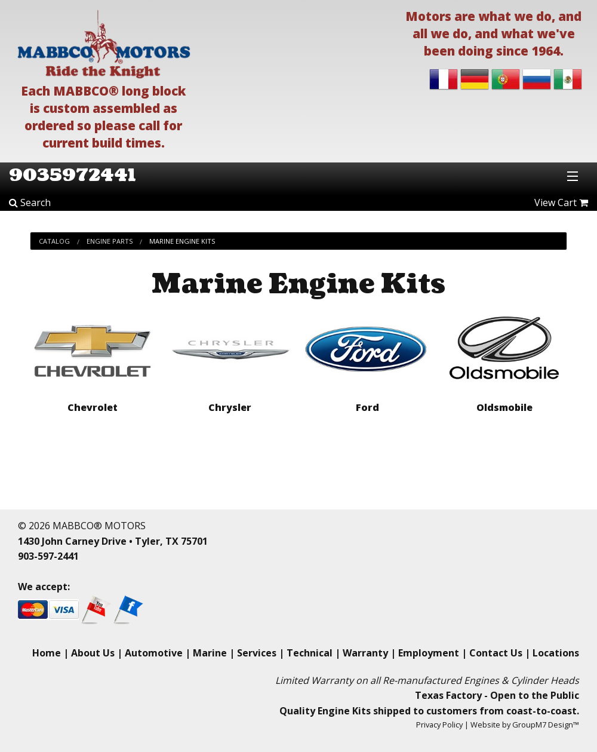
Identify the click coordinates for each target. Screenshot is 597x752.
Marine (210, 652)
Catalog (54, 241)
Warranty (365, 652)
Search (30, 202)
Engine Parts (110, 241)
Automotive (154, 652)
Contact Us (495, 652)
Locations (556, 652)
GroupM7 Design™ (545, 724)
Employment (428, 652)
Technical (310, 652)
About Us (93, 652)
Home (46, 652)
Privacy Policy (439, 724)
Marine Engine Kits (182, 241)
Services (256, 652)
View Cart (561, 202)
